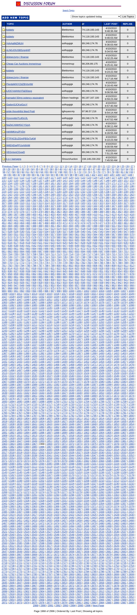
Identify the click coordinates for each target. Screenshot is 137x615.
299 (89, 200)
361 (65, 208)
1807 (49, 418)
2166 (42, 475)
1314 (131, 339)
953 (53, 285)
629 (89, 242)
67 (56, 172)
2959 (49, 599)
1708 (116, 401)
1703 (79, 401)
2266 (116, 489)
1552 (27, 378)
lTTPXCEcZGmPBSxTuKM (21, 138)
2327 (34, 500)
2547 (64, 534)
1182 (86, 319)
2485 (4, 526)
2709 (64, 560)
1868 (101, 427)
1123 (49, 310)
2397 (19, 512)
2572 (116, 537)
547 (126, 231)
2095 (49, 463)
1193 (34, 322)
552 (22, 234)
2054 (12, 458)
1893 (19, 432)
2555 (124, 534)
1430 (56, 359)
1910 (12, 435)
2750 (101, 565)
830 (107, 268)
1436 (101, 359)
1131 (109, 310)
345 (101, 206)
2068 (116, 458)
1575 (64, 381)
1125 (64, 310)
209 (77, 189)
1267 (49, 333)
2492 (56, 526)
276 (83, 197)
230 (71, 191)
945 (4, 285)
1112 (101, 308)
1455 (109, 361)
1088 (56, 305)
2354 (101, 503)
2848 (27, 582)
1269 (64, 333)
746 (132, 257)
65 (46, 172)
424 (47, 217)
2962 (71, 599)
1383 (109, 350)
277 (89, 197)
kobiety (10, 29)
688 (47, 251)
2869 (49, 585)
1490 (101, 367)
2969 (124, 599)
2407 (94, 512)
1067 (34, 302)
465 (28, 223)
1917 (64, 435)
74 (89, 172)
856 (132, 271)
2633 (34, 548)
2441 (79, 517)
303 (114, 200)
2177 (124, 475)
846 (71, 271)
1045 (4, 299)
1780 (116, 412)
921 (126, 279)
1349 (124, 344)
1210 (27, 325)
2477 (79, 523)
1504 (71, 370)
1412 (56, 356)
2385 (64, 509)
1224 (131, 325)
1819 (4, 421)
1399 (94, 353)
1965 (19, 444)
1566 (131, 378)
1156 (27, 316)
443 (28, 220)
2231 (124, 483)
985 (114, 288)
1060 (116, 299)
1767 (19, 412)
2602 (71, 543)
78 (108, 172)
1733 (34, 407)
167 (89, 183)
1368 (131, 347)
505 (4, 228)
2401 (49, 512)
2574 (131, 537)
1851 (109, 424)
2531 (79, 531)
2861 (124, 582)
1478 (12, 367)
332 (22, 206)
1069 (49, 302)
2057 (34, 458)
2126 (12, 469)
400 (34, 214)
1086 (42, 305)
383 (65, 211)
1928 (12, 438)
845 (65, 271)
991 (16, 291)
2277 (64, 492)
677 (114, 248)
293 (53, 200)
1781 (124, 412)
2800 (71, 574)
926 (22, 282)
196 (132, 186)
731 (40, 257)
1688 (101, 398)
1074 (86, 302)
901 (4, 279)
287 (16, 200)
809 (114, 265)
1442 (12, 361)
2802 (86, 574)
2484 (131, 523)
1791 (64, 415)
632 (107, 242)
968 (10, 288)
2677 (94, 554)
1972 (71, 444)
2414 (12, 514)
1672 (116, 395)
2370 (86, 506)
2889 (64, 588)
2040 (42, 455)
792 (10, 265)
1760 (101, 410)
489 (40, 225)
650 (83, 245)
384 (71, 211)
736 (71, 257)
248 (47, 194)
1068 (42, 302)
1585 (4, 384)
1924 (116, 435)
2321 (124, 497)
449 (65, 220)
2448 (131, 517)
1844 (56, 424)
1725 (109, 404)
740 (95, 257)
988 (132, 288)
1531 (4, 376)
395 (4, 214)
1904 (101, 432)
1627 (49, 390)
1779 (109, 412)
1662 (42, 395)
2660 (101, 551)
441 (16, 220)
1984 (27, 446)
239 (126, 191)
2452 (27, 520)
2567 (79, 537)
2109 (19, 466)
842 (47, 271)
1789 (49, 415)
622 (47, 242)
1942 (116, 438)
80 (117, 172)
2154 (86, 472)
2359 (4, 506)
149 (114, 180)
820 (47, 268)
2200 (27, 480)
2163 (19, 475)
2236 (27, 486)
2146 (27, 472)
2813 (34, 577)
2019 (19, 452)
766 (120, 259)
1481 (34, 367)
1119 (19, 310)
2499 (109, 526)
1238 (101, 327)
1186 (116, 319)
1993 (94, 446)
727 (16, 257)
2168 (56, 475)
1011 (19, 293)
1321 (49, 342)
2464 (116, 520)
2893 (94, 588)
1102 (27, 308)
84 (5, 174)
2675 (79, 554)
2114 (56, 466)
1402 (116, 353)
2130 (42, 469)
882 (22, 276)
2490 (42, 526)
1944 (131, 438)
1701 (64, 401)
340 (71, 206)
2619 (64, 546)
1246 (27, 330)
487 (28, 225)
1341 (64, 344)
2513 (79, 529)
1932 (42, 438)
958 (83, 285)
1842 (42, 424)
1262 (12, 333)
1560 (86, 378)
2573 (124, 537)
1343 (79, 344)
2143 (4, 472)
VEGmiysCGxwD (15, 152)
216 (120, 189)
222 (22, 191)
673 (89, 248)
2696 (101, 557)
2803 (94, 574)
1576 (71, 381)
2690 (56, 557)
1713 (19, 404)
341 (77, 206)
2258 (56, 489)
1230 (42, 327)
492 (59, 225)
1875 (19, 429)
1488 (86, 367)
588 (107, 237)
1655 (124, 393)
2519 (124, 529)
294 (59, 200)
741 (101, 257)
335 (40, 206)
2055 (19, 458)
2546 (56, 534)
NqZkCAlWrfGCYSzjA (18, 125)
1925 (124, 435)
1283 (34, 336)
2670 (42, 554)
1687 (94, 398)
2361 (19, 506)
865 (53, 274)
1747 (4, 410)
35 (37, 169)
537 (65, 231)
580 (59, 237)
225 (40, 191)
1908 (131, 432)
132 (10, 180)
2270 (12, 492)
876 (120, 274)
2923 (49, 594)
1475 (124, 364)
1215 (64, 325)
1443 (19, 361)
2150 (56, 472)
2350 (71, 503)
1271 (79, 333)
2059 (49, 458)
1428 (42, 359)
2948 (101, 597)
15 (75, 166)
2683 (4, 557)
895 (101, 276)
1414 (71, 356)
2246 (101, 486)
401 (40, 214)
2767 (94, 568)
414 (120, 214)
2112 (42, 466)
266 (22, 197)
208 (71, 189)
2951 (124, 597)
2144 (12, 472)
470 (59, 223)
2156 (101, 472)
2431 (4, 517)
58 (13, 172)
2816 (56, 577)
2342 (12, 503)
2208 (86, 480)
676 (107, 248)
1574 (56, 381)
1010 (12, 293)
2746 (71, 565)
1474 (116, 364)
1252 (71, 330)
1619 (124, 387)
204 (47, 189)
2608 (116, 543)
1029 (19, 296)
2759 (34, 568)
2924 (56, 594)
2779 (49, 571)
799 (53, 265)
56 (4, 172)
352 (10, 208)
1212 (42, 325)
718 (95, 254)
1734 (42, 407)
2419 (49, 514)
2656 (71, 551)
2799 (64, 574)
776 (47, 262)
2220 (42, 483)
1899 (64, 432)
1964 (12, 444)
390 (107, 211)
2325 (19, 500)
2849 (34, 582)
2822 (101, 577)
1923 (109, 435)
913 (77, 279)
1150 (116, 313)
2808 (131, 574)
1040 (101, 296)
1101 (19, 308)
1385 (124, 350)
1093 (94, 305)
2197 (4, 480)
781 (77, 262)
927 (28, 282)
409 (89, 214)
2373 (109, 506)
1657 (4, 395)
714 (71, 254)
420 (22, 217)
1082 (12, 305)
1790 (56, 415)
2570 (101, 537)
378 (34, 211)
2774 (12, 571)
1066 (27, 302)
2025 (64, 452)
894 (95, 276)
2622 (86, 546)
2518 (116, 529)
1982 (12, 446)
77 (103, 172)
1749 (19, 410)
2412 (131, 512)
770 (10, 262)
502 (120, 225)
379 (40, 211)
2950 (116, 597)
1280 (12, 336)
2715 (109, 560)
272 (59, 197)
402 (47, 214)
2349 (64, 503)
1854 (131, 424)
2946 (86, 597)
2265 (109, 489)
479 (114, 223)
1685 (79, 398)
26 (127, 166)
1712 (12, 404)
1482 (42, 367)
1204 (116, 322)
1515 (19, 373)
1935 (64, 438)
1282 (27, 336)
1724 (101, 404)
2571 (109, 537)
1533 (19, 376)
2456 (56, 520)
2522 (12, 531)
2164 (27, 475)
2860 (116, 582)
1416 (86, 356)
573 (16, 237)
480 (120, 223)
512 (47, 228)
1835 (124, 421)
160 (47, 183)
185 (65, 186)
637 (4, 245)
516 (71, 228)
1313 (124, 339)
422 (34, 217)
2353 (94, 503)
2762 (56, 568)
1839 (19, 424)
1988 (56, 446)
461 (4, 223)
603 (65, 240)
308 (10, 203)
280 (107, 197)
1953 (64, 441)
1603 (4, 387)
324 (107, 203)
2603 (79, 543)
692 (71, 251)
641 (28, 245)
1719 (64, 404)
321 (89, 203)
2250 (131, 486)
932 (59, 282)
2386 (71, 509)
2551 (94, 534)
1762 (116, 410)
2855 (79, 582)
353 (16, 208)
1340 (56, 344)
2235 (19, 486)
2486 (12, 526)
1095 (109, 305)
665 (40, 248)
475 (89, 223)
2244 (86, 486)
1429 (49, 359)
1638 (131, 390)
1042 (116, 296)
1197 (64, 322)
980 (83, 288)
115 (40, 177)
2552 (101, 534)
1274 (101, 333)
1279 (4, 336)
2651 (34, 551)
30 (13, 169)
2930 (101, 594)
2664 (131, 551)
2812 (27, 577)
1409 (34, 356)
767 (126, 259)
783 (89, 262)
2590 (116, 540)
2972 (12, 602)
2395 (4, 512)
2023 (49, 452)
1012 (27, 293)
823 (65, 268)
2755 (4, 568)
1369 (4, 350)
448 (59, 220)
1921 (94, 435)
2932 (116, 594)
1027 (4, 296)
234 (95, 191)
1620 (131, 387)
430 (83, 217)
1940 (101, 438)
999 (65, 291)
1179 (64, 319)
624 (59, 242)
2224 (71, 483)
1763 (124, 410)
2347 (49, 503)
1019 (79, 293)
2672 (56, 554)
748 (10, 259)
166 (83, 183)
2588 (101, 540)
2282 (101, 492)
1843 (49, 424)
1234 (71, 327)
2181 (19, 478)
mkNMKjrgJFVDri (15, 131)
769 (4, 262)
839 (28, 271)
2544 (42, 534)
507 (16, 228)
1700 (56, 401)
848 (83, 271)
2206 (71, 480)
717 (89, 254)
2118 (86, 466)
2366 (56, 506)
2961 (64, 599)
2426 (101, 514)
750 (22, 259)
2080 (71, 461)
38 (51, 169)
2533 (94, 531)
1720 (71, 404)
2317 (94, 497)
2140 (116, 469)
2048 (101, 455)
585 (89, 237)
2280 (86, 492)
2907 (64, 591)
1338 (42, 344)
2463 (109, 520)
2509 (49, 529)
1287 (64, 336)
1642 (27, 393)
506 (10, 228)
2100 (86, 463)
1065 (19, 302)
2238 (42, 486)
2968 (116, 599)
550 (10, 234)
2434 (27, 517)
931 (53, 282)
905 (28, 279)
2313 (64, 497)
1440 (131, 359)
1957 (94, 441)
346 (107, 206)
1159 (49, 316)
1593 (64, 384)
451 (77, 220)
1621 (4, 390)
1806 (42, 418)
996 (46, 291)
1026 (131, 293)
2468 (12, 523)
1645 (49, 393)
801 (65, 265)
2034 (131, 452)
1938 (86, 438)
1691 (124, 398)
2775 (19, 571)
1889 (124, 429)
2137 (94, 469)
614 (132, 240)
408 (83, 214)
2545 (49, 534)
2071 (4, 461)
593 (4, 240)
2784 (86, 571)
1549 (4, 378)
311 (28, 203)
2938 (27, 597)
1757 (79, 410)
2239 (49, 486)
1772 (56, 412)
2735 (124, 563)
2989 (35, 605)
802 (71, 265)
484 (10, 225)
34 (32, 169)
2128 (27, 469)
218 (132, 189)
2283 (109, 492)
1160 (56, 316)
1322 (56, 342)
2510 (56, 529)
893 (89, 276)
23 (113, 166)
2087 (124, 461)
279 (101, 197)
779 (65, 262)
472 (71, 223)
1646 (56, 393)
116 (47, 177)
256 (95, 194)
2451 (19, 520)
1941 (109, 438)
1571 (34, 381)
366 (95, 208)
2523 (19, 531)
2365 (49, 506)
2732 (101, 563)
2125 (4, 469)
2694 (86, 557)
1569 (19, 381)
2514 (86, 529)
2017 (4, 452)
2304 (131, 495)
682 (10, 251)
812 (132, 265)
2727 (64, 563)
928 (34, 282)
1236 (86, 327)
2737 (4, 565)
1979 (124, 444)
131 (4, 180)
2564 (56, 537)
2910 (86, 591)
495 (77, 225)
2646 (131, 548)
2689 (49, 557)
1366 (116, 347)
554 (34, 234)
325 (114, 203)
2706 (42, 560)
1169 (124, 316)
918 (107, 279)
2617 (49, 546)
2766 (86, 568)
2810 (12, 577)
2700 (131, 557)
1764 (131, 410)
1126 (71, 310)
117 (53, 177)
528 (10, 231)
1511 (124, 370)
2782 (71, 571)
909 (53, 279)
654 (107, 245)
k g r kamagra (13, 159)
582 (71, 237)
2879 (124, 585)
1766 (12, 412)
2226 (86, 483)
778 (59, 262)
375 (16, 211)
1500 (42, 370)
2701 (4, 560)
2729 (79, 563)
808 (107, 265)
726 (10, 257)
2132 (56, 469)
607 (89, 240)
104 (106, 174)
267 (28, 197)
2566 (71, 537)
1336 (27, 344)
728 (22, 257)
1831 (94, 421)
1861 (49, 427)
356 (34, 208)
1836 (131, 421)
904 (22, 279)
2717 (124, 560)
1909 (4, 435)
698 (107, 251)
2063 (79, 458)
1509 (109, 370)
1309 (94, 339)
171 (114, 183)
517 (77, 228)
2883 (19, 588)
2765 (79, 568)
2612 (12, 546)
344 (95, 206)
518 (83, 228)
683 (16, 251)
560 (71, 234)
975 (53, 288)
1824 (42, 421)
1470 (86, 364)
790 (132, 262)
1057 (94, 299)
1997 (124, 446)
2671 (49, 554)
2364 (42, 506)
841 (40, 271)
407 (77, 214)
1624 (27, 390)
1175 (34, 319)
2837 (79, 580)
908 (47, 279)
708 (34, 254)
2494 (71, 526)
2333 (79, 500)
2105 (124, 463)
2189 (79, 478)
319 (77, 203)
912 (71, 279)
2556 (131, 534)
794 (22, 265)
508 (22, 228)
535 (53, 231)
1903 (94, 432)
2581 (49, 540)
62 (32, 172)
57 (8, 172)
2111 (34, 466)
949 (28, 285)
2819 (79, 577)
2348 (56, 503)
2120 (101, 466)
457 (114, 220)
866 (59, 274)
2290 (27, 495)
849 (89, 271)
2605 (94, 543)
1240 (116, 327)
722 (120, 254)
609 (101, 240)
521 (101, 228)
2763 (64, 568)
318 (71, 203)
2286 (131, 492)
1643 (34, 393)
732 (47, 257)
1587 (19, 384)
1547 (124, 376)
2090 (12, 463)
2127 (19, 469)
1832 (101, 421)
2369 (79, 506)
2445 (109, 517)
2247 (109, 486)
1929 (19, 438)
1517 (34, 373)
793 (16, 265)
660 (10, 248)
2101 (94, 463)
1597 (94, 384)
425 (53, 217)
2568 (86, 537)
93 (47, 174)
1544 (101, 376)
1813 (94, 418)
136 (34, 180)
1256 (101, 330)
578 (47, 237)
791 (4, 265)
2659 (94, 551)
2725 (49, 563)
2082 (86, 461)
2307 (19, 497)
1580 (101, 381)
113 (28, 177)
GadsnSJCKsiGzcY (17, 104)
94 (52, 174)
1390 (27, 353)
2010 (86, 449)
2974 (27, 602)
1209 (19, 325)
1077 (109, 302)
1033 (49, 296)
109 (4, 177)
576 (34, 237)
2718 (131, 560)
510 (34, 228)
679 (126, 248)
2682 (131, 554)
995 (40, 291)
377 (28, 211)
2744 (56, 565)
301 (101, 200)
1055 (79, 299)
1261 (4, 333)
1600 (116, 384)
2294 (56, 495)
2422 (71, 514)
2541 (19, 534)
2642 (101, 548)
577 (40, 237)
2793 (19, 574)
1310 (101, 339)
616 (10, 242)
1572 (42, 381)
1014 (42, 293)
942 (120, 282)
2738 (12, 565)
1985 (34, 446)
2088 (131, 461)
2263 (94, 489)
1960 (116, 441)
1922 (101, 435)
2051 (124, 455)
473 (77, 223)
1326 (86, 342)
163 (65, 183)
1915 (49, 435)
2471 (34, 523)
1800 (131, 415)
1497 (19, 370)
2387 (79, 509)
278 (95, 197)
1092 (86, 305)
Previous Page (10, 166)
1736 (56, 407)
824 (71, 268)
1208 (12, 325)
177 (16, 186)
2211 (109, 480)
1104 (42, 308)
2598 (42, 543)
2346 (42, 503)
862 (34, 274)
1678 (27, 398)
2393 (124, 509)
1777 (94, 412)
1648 (71, 393)
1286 (56, 336)
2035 (4, 455)
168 (95, 183)
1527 (109, 373)
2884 (27, 588)
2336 (101, 500)
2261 (79, 489)
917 (101, 279)
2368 (71, 506)
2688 (42, 557)
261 (126, 194)
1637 (124, 390)
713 (65, 254)
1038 (86, 296)
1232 (56, 327)
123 (89, 177)
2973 (19, 602)
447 (53, 220)
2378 (12, 509)
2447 (124, 517)
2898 (131, 588)
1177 (49, 319)
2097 (64, 463)
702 (132, 251)
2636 (56, 548)
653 (101, 245)
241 (4, 194)
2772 (131, 568)
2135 (79, 469)
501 (114, 225)
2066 (101, 458)
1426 (27, 359)
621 (40, 242)
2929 (94, 594)
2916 (131, 591)
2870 (56, 585)
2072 (12, 461)
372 (132, 208)
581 (65, 237)
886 (47, 276)
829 (101, 268)
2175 (109, 475)
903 (16, 279)
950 (34, 285)
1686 (86, 398)
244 (22, 194)
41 (65, 169)
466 (34, 223)
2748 (86, 565)
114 (34, 177)
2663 (124, 551)
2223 (64, 483)
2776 (27, 571)
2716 (116, 560)
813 (4, 268)
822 (59, 268)
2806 (116, 574)
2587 (94, 540)
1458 (131, 361)
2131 (49, 469)
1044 (131, 296)
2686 (27, 557)
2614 (27, 546)
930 (47, 282)
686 (34, 251)
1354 (27, 347)
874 (107, 274)
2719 (4, 563)
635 (126, 242)
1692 (131, 398)
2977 (49, 602)
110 (10, 177)
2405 (79, 512)
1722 (86, 404)
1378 (71, 350)
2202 (42, 480)
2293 (49, 495)
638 (10, 245)
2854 (71, 582)
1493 (124, 367)
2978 (56, 602)
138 (47, 180)
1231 (49, 327)
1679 (34, 398)
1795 (94, 415)
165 (77, 183)
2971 (4, 602)
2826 (131, 577)
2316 (86, 497)
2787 (109, 571)
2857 (94, 582)
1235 (79, 327)
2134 (71, 469)
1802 (12, 418)
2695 (94, 557)
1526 (101, 373)
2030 (101, 452)
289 (28, 200)
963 (114, 285)
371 (126, 208)
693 (77, 251)
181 (40, 186)
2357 (124, 503)
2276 (56, 492)
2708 (56, 560)
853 (114, 271)
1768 (27, 412)
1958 (101, 441)
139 (53, 180)
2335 (94, 500)
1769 (34, 412)
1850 (101, 424)
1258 (116, 330)
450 (71, 220)
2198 (12, 480)
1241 (124, 327)
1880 (56, 429)
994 (34, 291)
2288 (12, 495)
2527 (49, 531)
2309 (34, 497)
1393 (49, 353)
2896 (116, 588)
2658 (86, 551)
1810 (71, 418)
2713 (94, 560)
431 (89, 217)
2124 (131, 466)
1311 (109, 339)
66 (51, 172)
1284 (42, 336)
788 (120, 262)
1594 (71, 384)
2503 (4, 529)
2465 (124, 520)
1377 (64, 350)
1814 (101, 418)
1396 (71, 353)
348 (120, 206)
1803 (19, 418)
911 (65, 279)
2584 (71, 540)
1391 (34, 353)
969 (16, 288)
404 (59, 214)
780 (71, 262)
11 (56, 166)
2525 (34, 531)
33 (27, 169)
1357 (49, 347)
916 (95, 279)
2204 (56, 480)
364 (83, 208)
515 (65, 228)
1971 (64, 444)
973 (40, 288)
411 (101, 214)
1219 (94, 325)
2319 (109, 497)
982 (95, 288)
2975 (34, 602)
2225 (79, 483)
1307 (79, 339)
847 (77, 271)
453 (89, 220)
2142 (131, 469)
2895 (109, 588)
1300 (27, 339)
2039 (34, 455)
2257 (49, 489)
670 (71, 248)
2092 (27, 463)
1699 (49, 401)
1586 (12, 384)
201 (28, 189)
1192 (27, 322)
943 (126, 282)
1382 (101, 350)
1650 (86, 393)
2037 (19, 455)
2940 (42, 597)
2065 (94, 458)
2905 (49, 591)
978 (71, 288)
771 (16, 262)
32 (23, 169)
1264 (27, 333)
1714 (27, 404)
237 (114, 191)
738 (83, 257)
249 (53, 194)
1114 (116, 308)
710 (47, 254)
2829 (19, 580)
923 (4, 282)
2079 (64, 461)
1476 (131, 364)
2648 (12, 551)
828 (95, 268)
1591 (49, 384)
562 (83, 234)
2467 (4, 523)
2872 (71, 585)
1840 (27, 424)
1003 (94, 291)
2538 (131, 531)
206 (59, 189)
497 (89, 225)
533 (40, 231)
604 (71, 240)
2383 (49, 509)
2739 (19, 565)
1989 (64, 446)
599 (40, 240)
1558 (71, 378)
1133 (124, 310)
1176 (42, 319)
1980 (131, 444)
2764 (71, 568)
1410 (42, 356)
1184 (101, 319)
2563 (49, 537)
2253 (19, 489)
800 (59, 265)
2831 (34, 580)
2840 (101, 580)
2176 (116, 475)
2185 (49, 478)
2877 (109, 585)
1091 (79, 305)
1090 (71, 305)
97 (66, 174)
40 (60, 169)
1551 (19, 378)
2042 (56, 455)
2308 (27, 497)
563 (89, 234)
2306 (12, 497)
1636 (116, 390)
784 (95, 262)
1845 (64, 424)
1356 (42, 347)
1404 (131, 353)
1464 (42, 364)
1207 (4, 325)
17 (85, 166)
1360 (71, 347)
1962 (131, 441)
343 (89, 206)
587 (101, 237)
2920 (27, 594)
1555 (49, 378)
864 (47, 274)
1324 (71, 342)
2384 (56, 509)
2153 (79, 472)
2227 (94, 483)
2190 (86, 478)
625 (65, 242)
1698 (42, 401)
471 (65, 223)
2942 (56, 597)
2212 (116, 480)
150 (120, 180)
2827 (4, 580)
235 (101, 191)
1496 (12, 370)
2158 (116, 472)
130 (132, 177)
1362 (86, 347)
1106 (56, 308)
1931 (34, 438)
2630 (12, 548)
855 (126, 271)
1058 (101, 299)
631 (101, 242)
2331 (64, 500)
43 (75, 169)
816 (22, 268)
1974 (86, 444)
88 (23, 174)
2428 (116, 514)
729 (28, 257)
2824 (116, 577)
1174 (27, 319)
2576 (12, 540)
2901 (19, 591)
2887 (49, 588)
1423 (4, 359)
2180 (12, 478)
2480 (101, 523)
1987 (49, 446)
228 (59, 191)
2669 (34, 554)
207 (65, 189)
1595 (79, 384)
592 (132, 237)
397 (16, 214)
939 (101, 282)
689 (53, 251)
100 (81, 174)
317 (65, 203)
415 (126, 214)
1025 (124, 293)
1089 (64, 305)
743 (114, 257)
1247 (34, 330)
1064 (12, 302)
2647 (4, 551)
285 (4, 200)
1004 (101, 291)
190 (95, 186)
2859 (109, 582)
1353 (19, 347)
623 (53, 242)
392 (120, 211)
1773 (64, 412)
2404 (71, 512)
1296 (131, 336)
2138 (101, 469)
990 (10, 291)
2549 (79, 534)
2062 (71, 458)
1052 (56, 299)
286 (10, 200)
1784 (12, 415)
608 (95, 240)
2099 (79, 463)
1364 (101, 347)
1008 (131, 291)
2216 (12, 483)
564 (95, 234)
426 (59, 217)
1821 (19, 421)
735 (65, 257)
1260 (131, 330)
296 (71, 200)
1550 (12, 378)
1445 (34, 361)
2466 (131, 520)
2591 (124, 540)
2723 (34, 563)
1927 (4, 438)
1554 (42, 378)
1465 (49, 364)
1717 (49, 404)
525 (126, 228)
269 (40, 197)
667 (53, 248)
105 (112, 174)
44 (79, 169)
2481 (109, 523)
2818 (71, 577)
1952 (56, 441)
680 (132, 248)
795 (28, 265)
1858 (27, 427)
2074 (27, 461)
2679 (109, 554)
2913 (109, 591)
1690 (116, 398)
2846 (12, 582)
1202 (101, 322)
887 (53, 276)
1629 (64, 390)
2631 (19, 548)
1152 (131, 313)
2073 (19, 461)
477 (101, 223)
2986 (116, 602)
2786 (101, 571)
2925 (64, 594)
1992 (86, 446)
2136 (86, 469)
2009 (79, 449)
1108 (71, 308)
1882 (71, 429)
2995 (80, 605)
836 (10, 271)
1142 (56, 313)
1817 (124, 418)
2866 (27, 585)
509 (28, 228)
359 (53, 208)
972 (34, 288)
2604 (86, 543)
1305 (64, 339)
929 (40, 282)
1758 (86, 410)
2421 (64, 514)
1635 (109, 390)
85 (9, 174)
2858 (101, 582)
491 (53, 225)
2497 (94, 526)
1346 (101, 344)
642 (34, 245)
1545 (109, 376)
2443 (94, 517)
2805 (109, 574)
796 (34, 265)
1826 (56, 421)
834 (132, 268)
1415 (79, 356)
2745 (64, 565)
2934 (131, 594)
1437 (109, 359)
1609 (49, 387)
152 (132, 180)
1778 (101, 412)
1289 (79, 336)
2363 (34, 506)
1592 (56, 384)
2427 (109, 514)
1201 (94, 322)
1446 (42, 361)
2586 (86, 540)
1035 (64, 296)
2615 (34, 546)
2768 (101, 568)
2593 (4, 543)
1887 (109, 429)
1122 (42, 310)
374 (10, 211)
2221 (49, 483)
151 (126, 180)
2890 (71, 588)
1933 (49, 438)
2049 (109, 455)
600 (47, 240)
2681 (124, 554)
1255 (94, 330)
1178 (56, 319)
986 (120, 288)
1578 (86, 381)
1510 (116, 370)
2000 (12, 449)
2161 (4, 475)
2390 (101, 509)
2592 (131, 540)
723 (126, 254)
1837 (4, 424)
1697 (34, 401)
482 (132, 223)
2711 (79, 560)
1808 (56, 418)
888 (59, 276)
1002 (86, 291)
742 (107, 257)
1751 (34, 410)
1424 (12, 359)
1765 (4, 412)
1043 (124, 296)
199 (16, 189)
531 (28, 231)
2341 (4, 503)
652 (95, 245)
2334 (86, 500)
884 (34, 276)
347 (114, 206)
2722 (27, 563)
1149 (109, 313)
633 (114, 242)
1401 (109, 353)
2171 (79, 475)
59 (18, 172)
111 (16, 177)
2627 (124, 546)
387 (89, 211)
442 (22, 220)
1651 (94, 393)
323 (101, 203)
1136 (12, 313)
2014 (116, 449)
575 (28, 237)
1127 (79, 310)
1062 (131, 299)
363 (77, 208)
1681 (49, 398)
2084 (101, 461)
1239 (109, 327)
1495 (4, 370)
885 (40, 276)
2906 (56, 591)
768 (132, 259)
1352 (12, 347)
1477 (4, 367)
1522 (71, 373)
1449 (64, 361)
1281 (19, 336)
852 (107, 271)
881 (16, 276)
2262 (86, 489)
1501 (49, 370)
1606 (27, 387)
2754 (131, 565)
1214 (56, 325)
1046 (12, 299)
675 (101, 248)
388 (95, 211)
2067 (109, 458)
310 (22, 203)
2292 (42, 495)
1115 (124, 308)
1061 (124, 299)
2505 (19, 529)
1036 (71, 296)
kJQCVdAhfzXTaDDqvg (19, 91)
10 (51, 166)
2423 (79, 514)
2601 (64, 543)
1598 (101, 384)
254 (83, 194)
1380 (86, 350)
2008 (71, 449)
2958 (42, 599)
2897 (124, 588)
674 (95, 248)
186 (71, 186)
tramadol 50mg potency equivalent (25, 97)
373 (4, 211)
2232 (131, 483)
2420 (56, 514)
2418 (42, 514)
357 (40, 208)
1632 (86, 390)
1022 (101, 293)
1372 (27, 350)
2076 (42, 461)
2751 (109, 565)
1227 (19, 327)
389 (101, 211)
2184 (42, 478)
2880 (131, 585)
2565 (64, 537)
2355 (109, 503)
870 (83, 274)
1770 (42, 412)
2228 (101, 483)
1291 (94, 336)
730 (34, 257)
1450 (71, 361)
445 (40, 220)
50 (108, 169)
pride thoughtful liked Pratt (20, 111)
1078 (116, 302)
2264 (101, 489)
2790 (131, 571)
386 (83, 211)
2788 (116, 571)
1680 (42, 398)
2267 (124, 489)
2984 (101, 602)
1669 (94, 395)
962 (107, 285)
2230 (116, 483)
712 (59, 254)
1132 (116, 310)
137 (40, 180)
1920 (86, 435)
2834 (56, 580)
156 (22, 183)
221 (16, 191)
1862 (56, 427)
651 (89, 245)
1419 (109, 356)
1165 (94, 316)
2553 (109, 534)
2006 (56, 449)
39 (56, 169)
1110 (86, 308)
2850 (42, 582)
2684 (12, 557)
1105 (49, 308)
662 (22, 248)
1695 (19, 401)
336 (47, 206)
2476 (71, 523)
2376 (131, 506)
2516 (101, 529)
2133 (64, 469)
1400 (101, 353)
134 (22, 180)
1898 (56, 432)
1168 (116, 316)
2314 (71, 497)
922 (132, 279)
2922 (42, 594)
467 (40, 223)
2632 (27, 548)
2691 (64, 557)
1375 (49, 350)
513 (53, 228)
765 (114, 259)
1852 (116, 424)
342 (83, 206)
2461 (94, 520)
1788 (42, 415)
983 (101, 288)
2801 (79, 574)
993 (28, 291)
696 (95, 251)
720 (107, 254)
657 (126, 245)
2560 (27, 537)
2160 (131, 472)
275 (77, 197)
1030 (27, 296)
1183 (94, 319)
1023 (109, 293)
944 (132, 282)
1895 (34, 432)
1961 (124, 441)
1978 (116, 444)
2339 (124, 500)
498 (95, 225)
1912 (27, 435)
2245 (94, 486)
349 (126, 206)
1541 (79, 376)
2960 (56, 599)
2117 (79, 466)
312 (34, 203)
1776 (86, 412)
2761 (49, 568)
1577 (79, 381)
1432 (71, 359)
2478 (86, 523)
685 (28, 251)
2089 (4, 463)
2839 (94, 580)
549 (4, 234)
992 (22, 291)
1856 (12, 427)
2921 (34, 594)
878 (132, 274)
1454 (101, 361)
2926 (71, 594)
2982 (86, 602)
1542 (86, 376)
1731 (19, 407)
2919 (19, 594)
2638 (71, 548)
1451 (79, 361)
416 (132, 214)
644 (47, 245)
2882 (12, 588)
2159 (124, 472)
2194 (116, 478)
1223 (124, 325)
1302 (42, 339)
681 (4, 251)
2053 (4, 458)
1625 (34, 390)
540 (83, 231)
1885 (94, 429)
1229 (34, 327)
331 (16, 206)
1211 (34, 325)
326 (120, 203)
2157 (109, 472)
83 (131, 172)
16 (80, 166)
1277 (124, 333)
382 (59, 211)
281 (114, 197)
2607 (109, 543)
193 (114, 186)
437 (126, 217)
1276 (116, 333)
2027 (79, 452)
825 (77, 268)
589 (114, 237)
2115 (64, 466)
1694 (12, 401)
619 (28, 242)
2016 (131, 449)
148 (107, 180)
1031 (34, 296)
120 (71, 177)
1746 (131, 407)
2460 (86, 520)
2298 (86, 495)
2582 (56, 540)
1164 (86, 316)
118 (59, 177)
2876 (101, 585)
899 (126, 276)
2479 (94, 523)
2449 (4, 520)
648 (71, 245)
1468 (71, 364)
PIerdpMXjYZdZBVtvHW (19, 84)
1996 (116, 446)
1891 (4, 432)
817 (28, 268)
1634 (101, 390)
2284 (116, 492)
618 (22, 242)
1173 (19, 319)
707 (28, 254)
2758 (27, 568)
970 (22, 288)
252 (71, 194)
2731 (94, 563)
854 (120, 271)
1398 (86, 353)
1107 (64, 308)
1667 (79, 395)
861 (28, 274)
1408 (27, 356)
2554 (116, 534)
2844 (131, 580)
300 (95, 200)
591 (126, 237)
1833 (109, 421)
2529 (64, 531)
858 (10, 274)
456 (107, 220)
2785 (94, 571)
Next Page (98, 605)
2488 (27, 526)
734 (59, 257)
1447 (49, 361)
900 (132, 276)
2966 (101, 599)
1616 (101, 387)
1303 (49, 339)
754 (47, 259)
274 (71, 197)
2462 (101, 520)
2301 (109, 495)
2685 (19, 557)
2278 (71, 492)
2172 (86, 475)
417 (4, 217)
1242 (131, 327)
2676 (86, 554)
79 (113, 172)
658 (132, 245)
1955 (79, 441)
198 (10, 189)
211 (89, 189)
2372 (101, 506)
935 (77, 282)
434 (107, 217)
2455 (49, 520)
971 (28, 288)
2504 (12, 529)
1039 (94, 296)
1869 (109, 427)
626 (71, 242)
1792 (71, 415)
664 (34, 248)
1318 (27, 342)
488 (34, 225)
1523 (79, 373)
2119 (94, 466)
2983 (94, 602)
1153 (4, 316)
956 (71, 285)
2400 (42, 512)
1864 (71, 427)
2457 (64, 520)
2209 (94, 480)
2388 (86, 509)
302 (107, 200)
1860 (42, 427)
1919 (79, 435)
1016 (56, 293)
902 (10, 279)
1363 (94, 347)
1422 (131, 356)
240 (132, 191)
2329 (49, 500)
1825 (49, 421)
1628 (56, 390)
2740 (27, 565)
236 (107, 191)
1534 (27, 376)
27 (132, 166)
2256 (42, 489)
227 (53, 191)
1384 (116, 350)
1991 (79, 446)
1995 (109, 446)
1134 (131, 310)
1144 (71, 313)
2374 (116, 506)
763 (101, 259)
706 (22, 254)
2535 (109, 531)
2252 (12, 489)
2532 (86, 531)
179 (28, 186)
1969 (49, 444)
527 (4, 231)
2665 (4, 554)
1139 (34, 313)
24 (118, 166)
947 (16, 285)
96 (61, 174)
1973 (79, 444)
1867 (94, 427)
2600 (56, 543)
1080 (131, 302)
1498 (27, 370)
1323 (64, 342)
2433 (19, 517)
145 (89, 180)
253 (77, 194)
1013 (34, 293)
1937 (79, 438)
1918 (71, 435)
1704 (86, 401)
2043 (64, 455)
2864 (12, 585)
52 (117, 169)
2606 (101, 543)
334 (34, 206)
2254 (27, 489)
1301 (34, 339)
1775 (79, 412)
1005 (109, 291)
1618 (116, 387)
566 (107, 234)
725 (4, 257)
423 (40, 217)
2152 (71, 472)
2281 (94, 492)
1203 (109, 322)
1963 (4, 444)
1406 (12, 356)
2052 (131, 455)
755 (53, 259)
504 (132, 225)
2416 (27, 514)
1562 (101, 378)
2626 (116, 546)
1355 (34, 347)
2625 (109, 546)
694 (83, 251)
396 (10, 214)
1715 (34, 404)
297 (77, 200)
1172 (12, 319)
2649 (19, 551)
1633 (94, 390)
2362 (27, 506)
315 (53, 203)
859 (16, 274)
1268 (56, 333)
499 (101, 225)
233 (89, 191)
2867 (34, 585)
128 (120, 177)
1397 (79, 353)
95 (57, 174)
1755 (64, 410)
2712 (86, 560)
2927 (79, 594)
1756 (71, 410)
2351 (79, 503)
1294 (116, 336)
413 (114, 214)
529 (16, 231)
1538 (56, 376)
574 (22, 237)
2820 (86, 577)
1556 (56, 378)
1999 (4, 449)
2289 (19, 495)
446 (47, 220)
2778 (42, 571)
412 (107, 214)
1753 (49, 410)
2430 (131, 514)
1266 (42, 333)
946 (10, 285)
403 (53, 214)
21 (103, 166)
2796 (42, 574)
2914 (116, 591)
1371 (19, 350)
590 (120, 237)
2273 (34, 492)
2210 (101, 480)
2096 (56, 463)
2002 (27, 449)
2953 (4, 599)
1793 (79, 415)
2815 (49, 577)
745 (126, 257)
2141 (124, 469)
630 (95, 242)
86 (14, 174)
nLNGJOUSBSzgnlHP (18, 50)
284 (132, 197)
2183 (34, 478)
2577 (19, 540)
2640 (86, 548)
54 (127, 169)
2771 (124, 568)
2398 (27, 512)
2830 (27, 580)
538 (71, 231)
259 (114, 194)
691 (65, 251)
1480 (27, 367)
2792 (12, 574)
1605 (19, 387)
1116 (131, 308)
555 (40, 234)
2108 (12, 466)
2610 (131, 543)
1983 (19, 446)
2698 (116, 557)
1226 (12, 327)
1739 (79, 407)
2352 (86, 503)
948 (22, 285)
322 (95, 203)
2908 (71, 591)
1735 (49, 407)
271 (53, 197)
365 (89, 208)
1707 (109, 401)
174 (132, 183)
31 (18, 169)
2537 (124, 531)
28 (4, 169)
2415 (19, 514)
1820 (12, 421)
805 (89, 265)
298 (83, 200)
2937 (19, 597)
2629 (4, 548)
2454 (42, 520)
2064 (86, 458)
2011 (94, 449)
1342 (71, 344)
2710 (71, 560)
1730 (12, 407)
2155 (94, 472)
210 (83, 189)
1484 (56, 367)
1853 (124, 424)
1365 (109, 347)
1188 (131, 319)
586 (95, 237)
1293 (109, 336)
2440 (71, 517)
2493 (64, 526)
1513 (4, 373)
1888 (116, 429)
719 (101, 254)
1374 (42, 350)
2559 (19, 537)
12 (61, 166)
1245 (19, 330)
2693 (79, 557)
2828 (12, 580)
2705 (34, 560)
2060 (56, 458)
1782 (131, 412)
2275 (49, 492)
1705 (94, 401)
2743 (49, 565)
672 (83, 248)
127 (114, 177)
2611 (4, 546)
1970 (56, 444)
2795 (34, 574)
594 (10, 240)
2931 (109, 594)
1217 (79, 325)
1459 (4, 364)
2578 (27, 540)
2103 (109, 463)
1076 (101, 302)
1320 (42, 342)
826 (83, 268)
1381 (94, 350)
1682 (56, 398)
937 (89, 282)
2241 (64, 486)
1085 (34, 305)
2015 (124, 449)
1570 (27, 381)
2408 (101, 512)
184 (59, 186)
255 (89, 194)
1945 (4, 441)
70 (70, 172)
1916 (56, 435)
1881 (64, 429)
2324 (12, 500)
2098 (71, 463)
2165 (34, 475)
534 (47, 231)
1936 (71, 438)
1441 (4, 361)
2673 (64, 554)
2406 (86, 512)
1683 (64, 398)
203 (40, 189)
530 (22, 231)
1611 (64, 387)
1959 (109, 441)
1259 (124, 330)
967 (4, 288)
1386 (131, 350)
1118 (12, 310)
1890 (131, 429)
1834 (116, 421)
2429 (124, 514)
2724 (42, 563)
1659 (19, 395)
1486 (71, 367)
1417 (94, 356)
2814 (42, 577)
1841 (34, 424)
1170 (131, 316)
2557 (4, 537)
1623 (19, 390)
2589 (109, 540)
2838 (86, 580)
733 (53, 257)
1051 (49, 299)
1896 (42, 432)
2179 (4, 478)
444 (34, 220)
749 (16, 259)
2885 (34, 588)
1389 (19, 353)
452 (83, 220)
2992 (58, 605)
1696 (27, 401)
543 (101, 231)
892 (83, 276)
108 (130, 174)
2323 (4, 500)
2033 (124, 452)
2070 (131, 458)
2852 (56, 582)
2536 (116, 531)
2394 (131, 509)
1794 (86, 415)
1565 (124, 378)
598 (34, 240)
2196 (131, 478)
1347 (109, 344)
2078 (56, 461)
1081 (4, 305)
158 (34, 183)
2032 (116, 452)
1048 (27, 299)
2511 (64, 529)
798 (47, 265)
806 (95, 265)
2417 (34, 514)
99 (76, 174)
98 (71, 174)
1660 (27, 395)
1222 (116, 325)
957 (77, 285)
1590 (42, 384)
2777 (34, 571)
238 (120, 191)
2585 (79, 540)
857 (4, 274)
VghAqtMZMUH (14, 43)
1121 (34, 310)
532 (34, 231)
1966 (27, 444)
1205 (124, 322)
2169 (64, 475)
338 (59, 206)
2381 (34, 509)
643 (40, 245)
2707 (49, 560)
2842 (116, 580)
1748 (12, 410)
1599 (109, 384)
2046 (86, 455)
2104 (116, 463)
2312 (56, 497)
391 (114, 211)
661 (16, 248)
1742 (101, 407)
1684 (71, 398)
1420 (116, 356)
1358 (56, 347)
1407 (19, 356)
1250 (56, 330)
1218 (86, 325)
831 (114, 268)
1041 (109, 296)
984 (107, 288)
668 (59, 248)
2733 (109, 563)
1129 (94, 310)
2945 (79, 597)
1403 (124, 353)
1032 (42, 296)
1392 (42, 353)
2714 (101, 560)
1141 (49, 313)
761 (89, 259)
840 (34, 271)
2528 (56, 531)
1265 (34, 333)
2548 (71, 534)
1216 (71, 325)
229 (65, 191)
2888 (56, 588)
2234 (12, 486)
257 (101, 194)
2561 (34, 537)
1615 (94, 387)
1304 (56, 339)
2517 (109, 529)
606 (83, 240)
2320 (116, 497)
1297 (4, 339)
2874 (86, 585)
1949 (34, 441)
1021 (94, 293)
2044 (71, 455)
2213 (124, 480)
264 (10, 197)
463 (16, 223)
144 (83, 180)
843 (53, 271)
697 (101, 251)
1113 (109, 308)
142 (71, 180)
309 (16, 203)
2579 (34, 540)
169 (101, 183)
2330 (56, 500)
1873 (4, 429)
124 (95, 177)
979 (77, 288)
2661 (109, 551)
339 (65, 206)
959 (89, 285)
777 (53, 262)
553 (28, 234)
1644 (42, 393)
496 (83, 225)
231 (77, 191)
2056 (27, 458)
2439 (64, 517)
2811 (19, 577)
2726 (56, 563)
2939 (34, 597)
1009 (4, 293)
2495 (79, 526)
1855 (4, 427)
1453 (94, 361)
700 (120, 251)
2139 (109, 469)
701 (126, 251)
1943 (124, 438)
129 (126, 177)
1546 (116, 376)
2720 (12, 563)
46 (89, 169)
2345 (34, 503)
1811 (79, 418)
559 (65, 234)
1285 (49, 336)
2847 (19, 582)
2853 (64, 582)
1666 (71, 395)
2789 (124, 571)
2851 (49, 582)
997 (53, 291)
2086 (116, 461)
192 (107, 186)
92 (42, 174)
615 (4, 242)
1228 (27, 327)
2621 (79, 546)
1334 (12, 344)
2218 (27, 483)
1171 (4, 319)
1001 (79, 291)
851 (101, 271)
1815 (109, 418)
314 (47, 203)
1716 (42, 404)
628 (83, 242)
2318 (101, 497)
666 (47, 248)
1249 (49, 330)
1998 (131, 446)
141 (65, 180)
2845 (4, 582)
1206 (131, 322)
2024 (56, 452)
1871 (124, 427)
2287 (4, 495)
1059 (109, 299)
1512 (131, 370)
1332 (131, 342)
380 (47, 211)
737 (77, 257)
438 (132, 217)
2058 (42, 458)
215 (114, 189)
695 (89, 251)
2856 (86, 582)
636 (132, 242)
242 (10, 194)
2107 (4, 466)
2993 (65, 605)
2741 (34, 565)
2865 (19, 585)
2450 (12, 520)
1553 (34, 378)
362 (71, 208)
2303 (124, 495)
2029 (94, 452)
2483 (124, 523)
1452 (86, 361)
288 (22, 200)
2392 (116, 509)
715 (77, 254)
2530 (71, 531)
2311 (49, 497)
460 (132, 220)
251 (65, 194)
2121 (109, 466)
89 (28, 174)
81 (122, 172)
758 (71, 259)
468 (47, 223)
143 (77, 180)
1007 (123, 291)
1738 (71, 407)
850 (95, 271)
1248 (42, 330)
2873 (79, 585)
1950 (42, 441)
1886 (101, 429)
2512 (71, 529)
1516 (27, 373)
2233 (4, 486)
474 (83, 223)
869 (77, 274)
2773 (4, 571)
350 (132, 206)
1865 (79, 427)
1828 (71, 421)
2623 (94, 546)
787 (114, 262)
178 (22, 186)
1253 (79, 330)
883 (28, 276)
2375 (124, 506)
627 (77, 242)
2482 (116, 523)
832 (120, 268)
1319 (34, 342)
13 (66, 166)
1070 (56, 302)
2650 (27, 551)
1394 (56, 353)
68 (60, 172)
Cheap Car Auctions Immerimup (23, 63)
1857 (19, 427)
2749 (94, 565)
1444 (27, 361)
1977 (109, 444)
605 (77, 240)
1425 (19, 359)
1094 (101, 305)
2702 (12, 560)
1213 (49, 325)
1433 (79, 359)
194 (120, 186)
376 (22, 211)
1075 (94, 302)
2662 (116, 551)
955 (65, 285)
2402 (56, 512)
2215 (4, 483)
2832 (42, 580)
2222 (56, 483)
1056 (86, 299)
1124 (56, 310)
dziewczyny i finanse (17, 57)
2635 (49, 548)
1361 (79, 347)
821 (53, 268)
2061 (64, 458)
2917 (4, 594)
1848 (86, 424)
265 (16, 197)
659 (4, 248)
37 (46, 169)
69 (65, 172)
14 (70, 166)
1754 (56, 410)
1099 (4, 308)
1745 (124, 407)
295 (65, 200)
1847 (79, 424)
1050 (42, 299)
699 (114, 251)
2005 (49, 449)
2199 (19, 480)
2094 (42, 463)
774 (34, 262)
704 (10, 254)
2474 (56, 523)
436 (120, 217)
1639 (4, 393)
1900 (71, 432)
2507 (34, 529)
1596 (86, 384)
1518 (42, 373)
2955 (19, 599)
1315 (4, 342)
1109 (79, 308)
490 (47, 225)
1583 (124, 381)
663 (28, 248)
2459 (79, 520)
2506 (27, 529)
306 (132, 200)
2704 (27, 560)
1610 (56, 387)
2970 (131, 599)
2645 (124, 548)
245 (28, 194)
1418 (101, 356)
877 (126, 274)
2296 (71, 495)
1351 (4, 347)
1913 (34, 435)
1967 (34, 444)
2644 (116, 548)
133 (16, 180)
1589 (34, 384)
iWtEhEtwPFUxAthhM (18, 145)
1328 (101, 342)
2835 (64, 580)
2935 (4, 597)
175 (4, 186)
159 (40, 183)
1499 (34, 370)
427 (65, 217)
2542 (27, 534)
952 (47, 285)
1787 (34, 415)
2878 (116, 585)
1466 (56, 364)
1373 (34, 350)
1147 (94, 313)
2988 (131, 602)
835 (4, 271)
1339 (49, 344)
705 (16, 254)
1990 (71, 446)
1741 (94, 407)
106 (118, 174)
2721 (19, 563)
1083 (19, 305)
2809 (4, 577)
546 (120, 231)
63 (37, 172)
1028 (12, 296)
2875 (94, 585)
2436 (42, 517)
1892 (12, 432)
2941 (49, 597)
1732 (27, 407)
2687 (34, 557)
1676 (12, 398)
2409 (109, 512)
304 (120, 200)
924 (10, 282)
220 (10, 191)
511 (40, 228)
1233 (64, 327)
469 (53, 223)
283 (126, 197)
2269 (4, 492)
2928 (86, 594)
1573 (49, 381)
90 (33, 174)
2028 (86, 452)
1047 (19, 299)
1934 (56, 438)
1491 (109, 367)
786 (107, 262)
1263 (19, 333)
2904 (42, 591)
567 (114, 234)
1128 (86, 310)
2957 (34, 599)
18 (89, 166)
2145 (19, 472)
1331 (124, 342)
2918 (12, 594)
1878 (42, 429)
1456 (116, 361)
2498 (101, 526)
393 (126, 211)
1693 (4, 401)
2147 (34, 472)
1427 (34, 359)
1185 (109, 319)
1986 (42, 446)
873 (101, 274)
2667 (19, 554)
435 (114, 217)
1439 (124, 359)
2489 (34, 526)
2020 (27, 452)
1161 (64, 316)
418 (10, 217)
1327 (94, 342)
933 (65, 282)
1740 (86, 407)
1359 (64, 347)
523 (114, 228)
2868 (42, 585)
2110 (27, 466)
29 (8, 169)
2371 (94, 506)
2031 (109, 452)
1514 (12, 373)
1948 (27, 441)
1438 (116, 359)
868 (71, 274)
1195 (49, 322)
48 (98, 169)
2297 (79, 495)
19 (94, 166)
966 (132, 285)
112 (22, 177)
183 (53, 186)
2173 (94, 475)
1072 (71, 302)
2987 (124, 602)
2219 (34, 483)
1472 (101, 364)
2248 (116, 486)
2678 (101, 554)
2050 (116, 455)
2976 (42, 602)
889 (65, 276)
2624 (101, 546)
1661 (34, 395)
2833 (49, 580)
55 (131, 169)
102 (94, 174)
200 (22, 189)
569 (126, 234)
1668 (86, 395)
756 (59, 259)
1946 (12, 441)
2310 (42, 497)
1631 (79, 390)
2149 (49, 472)
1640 (12, 393)
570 (132, 234)
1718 (56, 404)
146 (95, 180)
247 (40, 194)
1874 (12, 429)
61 (27, 172)
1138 (27, 313)
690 (59, 251)
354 (22, 208)
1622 (12, 390)
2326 (27, 500)
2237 (34, 486)
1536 (42, 376)
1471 (94, 364)
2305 (4, 497)
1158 (42, 316)
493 (65, 225)
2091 (19, 463)
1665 (64, 395)
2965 (94, 599)
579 (53, 237)
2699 (124, 557)
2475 (64, 523)
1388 (12, 353)
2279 (79, 492)
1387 (4, 353)
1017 (64, 293)
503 (126, 225)
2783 (79, 571)
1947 (19, 441)
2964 (86, 599)
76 (98, 172)
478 (107, 223)
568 (120, 234)
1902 (86, 432)
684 (22, 251)
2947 (94, 597)
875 (114, 274)
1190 (12, 322)
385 (77, 211)
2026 (71, 452)
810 (120, 265)
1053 (64, 299)
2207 (79, 480)
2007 (64, 449)
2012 (101, 449)
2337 (109, 500)
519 (89, 228)
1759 (94, 410)
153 (4, 183)
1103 (34, 308)
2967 (109, 599)
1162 (71, 316)
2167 (49, 475)
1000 (71, 291)
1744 (116, 407)
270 (47, 197)
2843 (124, 580)
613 (126, 240)
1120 (27, 310)
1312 (116, 339)
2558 (12, 537)
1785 (19, 415)
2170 (71, 475)
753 (40, 259)
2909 (79, 591)
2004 (42, 449)
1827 (64, 421)
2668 (27, 554)
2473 (49, 523)
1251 (64, 330)
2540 (12, 534)
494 (71, 225)
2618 (56, 546)
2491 (49, 526)
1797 (109, 415)
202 (34, 189)
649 (77, 245)
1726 (116, 404)
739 (89, 257)
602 (59, 240)
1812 (86, 418)
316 (59, 203)
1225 (4, 327)
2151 (64, 472)
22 (108, 166)
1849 (94, 424)
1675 (4, 398)
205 (53, 189)
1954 (71, 441)
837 (16, 271)
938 (95, 282)
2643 (109, 548)
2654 (56, 551)
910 (59, 279)
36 (41, 169)
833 (126, 268)
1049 (34, 299)
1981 (4, 446)
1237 (94, 327)
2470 (27, 523)
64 (41, 172)
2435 (34, 517)
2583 (64, 540)
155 (16, 183)
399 (28, 214)
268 (34, 197)
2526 (42, 531)
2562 (42, 537)
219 (4, 191)
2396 (12, 512)
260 (120, 194)
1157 (34, 316)
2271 (19, 492)
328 (132, 203)
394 (132, 211)
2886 (42, 588)
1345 (94, 344)
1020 (86, 293)
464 (22, 223)
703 (4, 254)
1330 (116, 342)
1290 (86, 336)
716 (83, 254)
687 (40, 251)
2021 (34, 452)
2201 (34, 480)
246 (34, 194)
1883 (79, 429)
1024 (116, 293)
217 (126, 189)
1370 (12, 350)
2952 (131, 597)
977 (65, 288)
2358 (131, 503)
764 (107, 259)
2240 (56, 486)
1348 (116, 344)
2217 (19, 483)
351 (4, 208)
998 (59, 291)
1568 (12, 381)
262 (132, 194)
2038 (27, 455)
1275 (109, 333)
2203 (49, 480)
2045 (79, 455)
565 (101, 234)
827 (89, 268)
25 (122, 166)
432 (95, 217)
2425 (94, 514)
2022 (42, 452)
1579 (94, 381)
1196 (56, 322)
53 (122, 169)
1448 (56, 361)
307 (4, 203)
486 (22, 225)
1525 (94, 373)
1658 (12, 395)
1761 (109, 410)
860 (22, 274)
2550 (86, 534)
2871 (64, 585)
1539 (64, 376)
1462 (27, 364)
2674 (71, 554)
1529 (124, 373)
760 (83, 259)
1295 (124, 336)
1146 (86, 313)
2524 (27, 531)
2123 (124, 466)
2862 (131, 582)
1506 (86, 370)
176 (10, 186)
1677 (19, 398)
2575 (4, 540)
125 (101, 177)
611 (114, 240)
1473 (109, 364)
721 (114, 254)
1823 (34, 421)
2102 (101, 463)
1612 (71, 387)
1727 (124, 404)
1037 (79, 296)
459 (126, 220)
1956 (86, 441)
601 (53, 240)
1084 (27, 305)
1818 (131, 418)
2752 (116, 565)
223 (28, 191)
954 (59, 285)
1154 (12, 316)
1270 (71, 333)
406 (71, 214)
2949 (109, 597)
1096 (116, 305)
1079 (124, 302)
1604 (12, 387)
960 (95, 285)
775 (40, 262)
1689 (109, 398)
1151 (124, 313)
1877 (34, 429)
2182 (27, 478)
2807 (124, 574)
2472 (42, 523)
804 (83, 265)
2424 (86, 514)
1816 (116, 418)
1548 (131, 376)
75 (93, 172)
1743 (109, 407)
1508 (101, 370)
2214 (131, 480)
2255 (34, 489)
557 (53, 234)
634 (120, 242)
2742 (42, 565)
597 (28, 240)
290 (34, 200)
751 (28, 259)
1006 (116, 291)
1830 (86, 421)
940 (107, 282)
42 (70, 169)
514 (59, 228)
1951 (49, 441)
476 (95, 223)
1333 (4, 344)
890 (71, 276)
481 (126, 223)
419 (16, 217)
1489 (94, 367)
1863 (64, 427)
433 (101, 217)
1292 (101, 336)
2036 (12, 455)
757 (65, 259)
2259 (64, 489)
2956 (27, 599)
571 (4, 237)
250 (59, 194)
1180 (71, 319)
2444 (101, 517)
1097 (124, 305)
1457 (124, 361)
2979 (64, 602)
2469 (19, 523)
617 (16, 242)
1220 (101, 325)
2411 (124, 512)
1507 (94, 370)
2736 (131, 563)
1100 (12, 308)
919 (114, 279)
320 (83, 203)
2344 (27, 503)
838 (22, 271)
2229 (109, 483)
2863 (4, 585)
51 (113, 169)
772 (22, 262)
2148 (42, 472)
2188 (71, 478)
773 (28, 262)
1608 (42, 387)
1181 (79, 319)
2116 (71, 466)
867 (65, 274)
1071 (64, 302)
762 (95, 259)
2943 (64, 597)
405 (65, 214)
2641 (94, 548)
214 (107, 189)
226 (47, 191)
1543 (94, 376)
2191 (94, 478)
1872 (131, 427)
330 (10, 206)
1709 (124, 401)
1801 (4, 418)
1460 (12, 364)
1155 (19, 316)
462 (10, 223)
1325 (79, 342)
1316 (12, 342)
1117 (4, 310)
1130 (101, 310)
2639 (79, 548)
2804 (101, 574)
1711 (4, 404)
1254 (86, 330)
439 (4, 220)
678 (120, 248)
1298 (12, 339)
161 (53, 183)
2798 (56, 574)
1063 (4, 302)
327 (126, 203)
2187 (64, 478)
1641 (19, 393)
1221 (109, 325)
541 (89, 231)
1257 (109, 330)
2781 (64, 571)
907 (40, 279)
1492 (116, 367)
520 (95, 228)
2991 (50, 605)
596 (22, 240)
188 (83, 186)
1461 (19, 364)
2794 (27, 574)
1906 (116, 432)
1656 (131, 393)
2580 (42, 540)
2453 (34, 520)
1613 (79, 387)
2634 (42, 548)
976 (59, 288)
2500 (116, 526)
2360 (12, 506)
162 (59, 183)
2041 (49, 455)
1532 (12, 376)
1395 (64, 353)
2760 (42, 568)
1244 (12, 330)
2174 (101, 475)
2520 (131, 529)
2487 (19, 526)
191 (101, 186)
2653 (49, 551)
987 (126, 288)
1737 (64, 407)
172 (120, 183)
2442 (86, 517)
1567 (4, 381)
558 (59, 234)
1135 (4, 313)
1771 (49, 412)
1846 (71, 424)
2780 (56, 571)
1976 (101, 444)
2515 (94, 529)
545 (114, 231)
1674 (131, 395)
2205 (64, 480)
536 (59, 231)
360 (59, 208)
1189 (4, 322)
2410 (116, 512)
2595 (19, 543)
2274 (42, 492)
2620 (71, 546)
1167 (109, 316)
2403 (64, 512)
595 (16, 240)
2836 (71, 580)
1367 (124, 347)
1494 (131, 367)
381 (53, 211)
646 (59, 245)
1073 (79, 302)
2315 (79, 497)
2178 (131, 475)
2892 (86, 588)
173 (126, 183)
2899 (4, 591)
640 (22, 245)
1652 (101, 393)
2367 (64, 506)
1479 (19, 367)
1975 (94, 444)
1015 (49, 293)
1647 (64, 393)
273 (65, 197)
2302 (116, 495)
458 (120, 220)
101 (87, 174)
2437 (49, 517)
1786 (27, 415)
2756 (12, 568)
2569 (94, 537)
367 (101, 208)
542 (95, 231)
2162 (12, 475)
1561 (94, 378)
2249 (124, 486)
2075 (34, 461)
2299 (94, 495)
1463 (34, 364)
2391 (109, 509)
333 (28, 206)
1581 (109, 381)
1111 (94, 308)
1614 (86, 387)
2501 (124, 526)
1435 (94, 359)
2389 (94, 509)
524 (120, 228)
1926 (131, 435)
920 (120, 279)
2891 (79, 588)
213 (101, 189)
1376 (56, 350)
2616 (42, 546)
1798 (116, 415)
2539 (4, 534)
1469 (79, 364)
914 (83, 279)
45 (84, 169)
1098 (131, 305)
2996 (88, 605)
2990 (43, 605)
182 (47, 186)
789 (126, 262)
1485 (64, 367)
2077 (49, 461)
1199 (79, 322)
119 (65, 177)
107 (124, 174)
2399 (34, 512)
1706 (101, 401)
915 (89, 279)
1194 (42, 322)
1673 (124, 395)
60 (23, 172)
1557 (64, 378)
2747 (79, 565)
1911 (19, 435)
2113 (49, 466)
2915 (124, 591)
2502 (131, 526)
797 (40, 265)
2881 (4, 588)
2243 (79, 486)
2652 (42, 551)
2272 (27, 492)
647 (65, 245)
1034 (56, 296)
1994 (101, 446)
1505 (79, 370)
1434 (86, 359)
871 (89, 274)
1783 (4, 415)
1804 (27, 418)
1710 (131, 401)
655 (114, 245)
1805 (34, 418)
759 (77, 259)
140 (59, 180)
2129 (34, 469)
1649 (79, 393)
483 (4, 225)
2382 (42, 509)
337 (53, 206)
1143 (64, 313)
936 (83, 282)
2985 (109, 602)
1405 (4, 356)
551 (16, 234)
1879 (49, 429)
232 (83, 191)
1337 (34, 344)
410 (95, 214)
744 (120, 257)
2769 (109, 568)
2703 (19, 560)
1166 (101, 316)
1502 (56, 370)
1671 (109, 395)
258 (107, 194)
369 (114, 208)
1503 (64, 370)
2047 (94, 455)
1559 (79, 378)
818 (34, 268)
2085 (109, 461)
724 (132, 254)
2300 (101, 495)
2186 (56, 478)
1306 (71, 339)
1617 (109, 387)
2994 (73, 605)
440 (10, 220)
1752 (42, 410)
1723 (94, 404)
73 (84, 172)
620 (34, 242)
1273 (94, 333)
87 (19, 174)
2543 (34, 534)
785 (101, 262)
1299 (19, 339)
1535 (34, 376)
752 (34, 259)
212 (95, 189)
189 (89, 186)
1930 (27, 438)
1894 (27, 432)
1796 (101, 415)
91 (38, 174)
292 (47, 200)
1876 (27, 429)
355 (28, 208)
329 (4, 206)
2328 (42, 500)
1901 (79, 432)
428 (71, 217)
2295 (64, 495)
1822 (27, 421)
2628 (131, 546)
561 (77, 234)
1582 (116, 381)
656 (120, 245)
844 (59, 271)
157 (28, 183)
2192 (101, 478)
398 (22, 214)
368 (107, 208)
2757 (19, 568)
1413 (64, 356)
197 (4, 189)
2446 (116, 517)
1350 (131, 344)
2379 (19, 509)
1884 (86, 429)
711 (53, 254)
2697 (109, 557)
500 (107, 225)
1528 (116, 373)
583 (77, 237)
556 (47, 234)
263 (4, 197)
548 (132, 231)
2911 (94, 591)
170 (107, 183)
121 (77, 177)
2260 (71, 489)
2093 (34, 463)
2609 (124, 543)
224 (34, 191)
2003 (34, 449)
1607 (34, 387)
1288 (71, 336)
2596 (27, 543)
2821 (94, 577)
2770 (116, 568)
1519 (49, 373)
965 (126, 285)
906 (34, 279)
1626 (42, 390)
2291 (34, 495)
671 (77, 248)
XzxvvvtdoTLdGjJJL (17, 118)
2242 (71, 486)
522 (107, 228)
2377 (4, 509)
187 (77, 186)
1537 (49, 376)
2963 (79, 599)
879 (4, 276)
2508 (42, 529)
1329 (109, 342)
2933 (124, 594)
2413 (4, 514)
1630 (71, 390)
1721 (79, 404)
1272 (86, 333)
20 (99, 166)
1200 (86, 322)
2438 (56, 517)
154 (10, 183)
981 (89, 288)
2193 (109, 478)
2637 (64, 548)
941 (114, 282)
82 (127, 172)
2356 (116, 503)
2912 (101, 591)
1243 (4, 330)
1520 (56, 373)
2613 (19, 546)
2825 (124, 577)
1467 (64, 364)
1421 (124, 356)
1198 (71, 322)
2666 (12, 554)
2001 (19, 449)
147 (101, 180)
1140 (42, 313)
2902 (27, 591)
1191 (19, 322)
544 (107, 231)
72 (79, 172)
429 (77, 217)
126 (107, 177)
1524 (86, 373)
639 (16, 245)
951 (40, 285)
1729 (4, 407)
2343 (19, 503)
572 (10, 237)
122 (83, 177)
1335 (19, 344)
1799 (124, 415)
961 (101, 285)
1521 (64, 373)
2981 (79, 602)
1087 (49, 305)
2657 (79, 551)
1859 (34, 427)
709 (40, 254)
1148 (101, 313)
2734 (116, 563)
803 (77, 265)
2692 (71, 557)
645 (53, 245)
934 (71, 282)
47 (93, 169)
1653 (109, 393)
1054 (71, 299)
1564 (116, 378)
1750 (27, 410)
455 (101, 220)
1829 (79, 421)
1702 (71, 401)
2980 (71, 602)
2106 (131, 463)
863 (40, 274)
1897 (49, 432)
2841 (109, 580)
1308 (86, 339)
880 (10, 276)
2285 (124, 492)
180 (34, 186)
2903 (34, 591)
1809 (64, 418)
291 (40, 200)
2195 (124, 478)
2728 (71, 563)
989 (4, 291)
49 (103, 169)
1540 (71, 376)
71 (75, 172)
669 (65, 248)
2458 (71, 520)
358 (47, 208)
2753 (124, 565)
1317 (19, 342)
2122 (116, 466)
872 (95, 274)
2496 (86, 526)
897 (114, 276)
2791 (4, 574)
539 (77, 231)
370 (120, 208)
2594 (12, 543)
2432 (12, 517)
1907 (124, 432)
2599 (49, 543)
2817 (64, 577)
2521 (4, 531)
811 (126, 265)
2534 (101, 531)
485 (16, 225)
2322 (131, 497)
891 (77, 276)
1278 (131, 333)
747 (4, 259)
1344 (86, 344)
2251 (4, 489)
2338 (116, 500)
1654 (116, 393)
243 (16, 194)
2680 (116, 554)
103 (100, 174)
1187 (124, 319)
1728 (131, 404)
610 (107, 240)
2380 (27, 509)
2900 (12, 591)
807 (101, 265)
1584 (131, 381)
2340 (131, 500)
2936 (12, 597)
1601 (124, 384)
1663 (49, 395)
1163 (79, 316)
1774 (71, 412)
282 (120, 197)
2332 (71, 500)
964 (120, 285)
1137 (19, 313)
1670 (101, 395)
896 (107, 276)
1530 (131, 373)
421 (28, 217)
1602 (131, 384)
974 (47, 288)
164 (71, 183)
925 (16, 282)
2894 (101, 588)
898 (120, 276)
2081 (79, 461)
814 (10, 268)
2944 (71, 597)
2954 (12, 599)
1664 (56, 395)
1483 (49, 367)
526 (132, 228)
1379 (79, 350)
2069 (124, 458)
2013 (109, 449)
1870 (116, 427)
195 (126, 186)
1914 (42, 435)
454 (95, 220)
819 (40, 268)
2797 (49, 574)
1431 (64, 359)
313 (40, 203)
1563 (109, 378)
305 (126, 200)
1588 (27, 384)
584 (83, 237)
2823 (109, 577)
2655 (64, 551)
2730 (86, 563)
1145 (79, 313)
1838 (12, 424)
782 (83, 262)
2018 (12, 452)
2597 (34, 543)
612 (120, 240)
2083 (94, 461)
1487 (79, 367)
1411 (49, 356)
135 (28, 180)
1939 (94, 438)
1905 (109, 432)
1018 (71, 293)
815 (16, 268)
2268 (131, 489)
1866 (86, 427)
